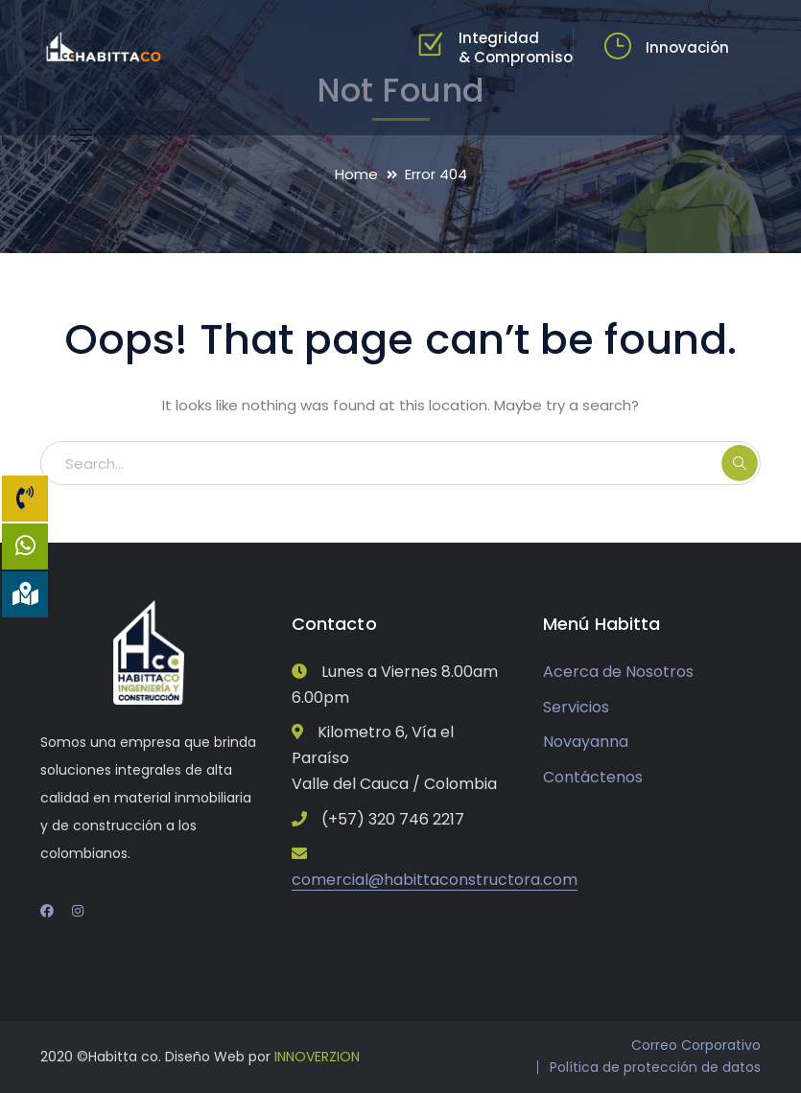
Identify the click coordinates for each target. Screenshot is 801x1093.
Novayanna (585, 742)
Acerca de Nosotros (618, 672)
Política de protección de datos (655, 1067)
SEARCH (739, 463)
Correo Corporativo (696, 1045)
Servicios (576, 707)
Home (356, 174)
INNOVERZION (317, 1056)
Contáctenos (593, 777)
